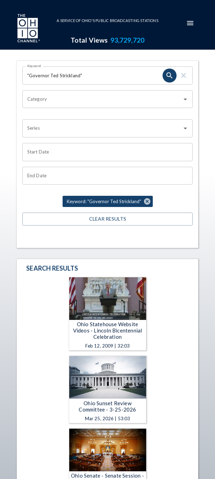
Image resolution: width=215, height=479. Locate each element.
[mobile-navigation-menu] (190, 23)
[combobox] (102, 99)
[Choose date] (105, 152)
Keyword (34, 66)
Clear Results (107, 219)
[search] (170, 76)
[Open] (185, 99)
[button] (108, 201)
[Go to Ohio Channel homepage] (28, 29)
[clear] (184, 76)
